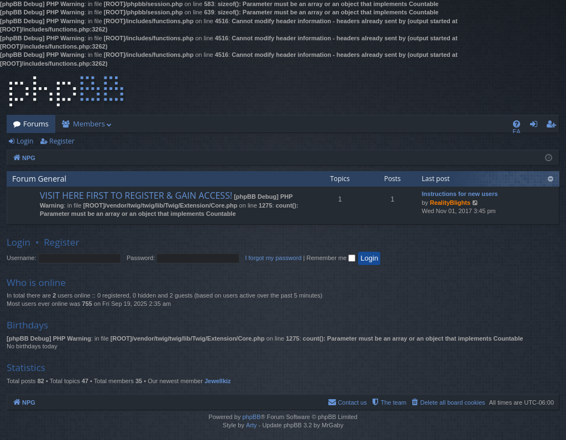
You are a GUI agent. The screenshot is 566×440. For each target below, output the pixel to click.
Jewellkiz (218, 381)
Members (89, 124)
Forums (36, 124)
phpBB (251, 417)
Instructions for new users (460, 193)
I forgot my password (273, 258)
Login (25, 141)
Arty (251, 425)
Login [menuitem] (536, 126)
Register (61, 141)
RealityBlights (450, 202)
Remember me (330, 258)
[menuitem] (516, 124)
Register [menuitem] (553, 126)
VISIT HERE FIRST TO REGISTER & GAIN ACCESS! (136, 195)
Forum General (39, 178)
